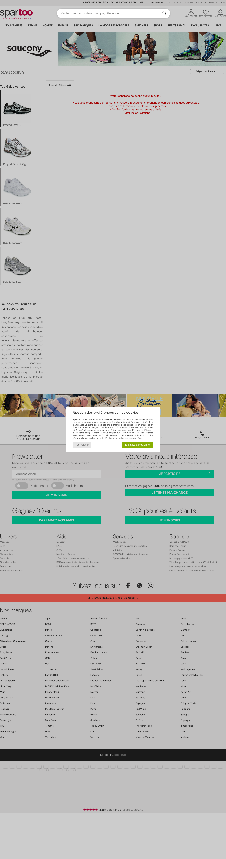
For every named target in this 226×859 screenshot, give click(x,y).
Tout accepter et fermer (137, 444)
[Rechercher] (164, 13)
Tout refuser (82, 444)
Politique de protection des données (123, 438)
